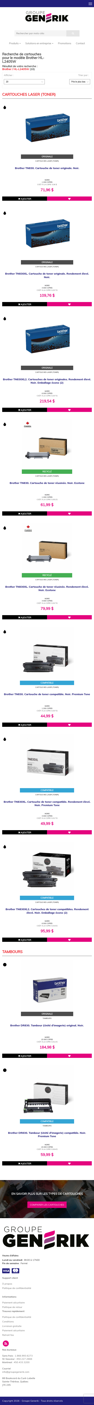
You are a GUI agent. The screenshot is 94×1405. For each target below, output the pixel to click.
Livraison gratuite (12, 1326)
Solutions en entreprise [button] (39, 43)
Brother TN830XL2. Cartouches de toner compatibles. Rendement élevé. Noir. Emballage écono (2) (47, 911)
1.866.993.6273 (24, 1355)
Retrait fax (8, 1334)
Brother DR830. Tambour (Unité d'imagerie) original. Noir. (47, 1025)
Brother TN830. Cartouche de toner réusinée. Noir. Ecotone (47, 483)
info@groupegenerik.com (15, 1371)
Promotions (64, 43)
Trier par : (83, 75)
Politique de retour (12, 1307)
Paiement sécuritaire (13, 1302)
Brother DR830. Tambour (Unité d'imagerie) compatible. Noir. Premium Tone (47, 1134)
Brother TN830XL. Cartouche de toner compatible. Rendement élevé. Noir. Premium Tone (47, 803)
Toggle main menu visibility (91, 3)
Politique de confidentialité (16, 1288)
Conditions (8, 1321)
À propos (7, 1283)
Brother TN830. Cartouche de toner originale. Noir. (47, 168)
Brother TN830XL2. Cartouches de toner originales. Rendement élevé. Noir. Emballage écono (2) (47, 381)
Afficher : (8, 75)
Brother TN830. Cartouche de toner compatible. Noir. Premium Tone (47, 694)
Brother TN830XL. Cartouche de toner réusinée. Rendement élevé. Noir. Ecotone (47, 588)
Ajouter (24, 198)
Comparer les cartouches (47, 1204)
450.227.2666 (24, 1358)
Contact (80, 43)
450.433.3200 (22, 1362)
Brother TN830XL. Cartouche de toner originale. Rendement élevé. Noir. (47, 275)
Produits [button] (15, 43)
